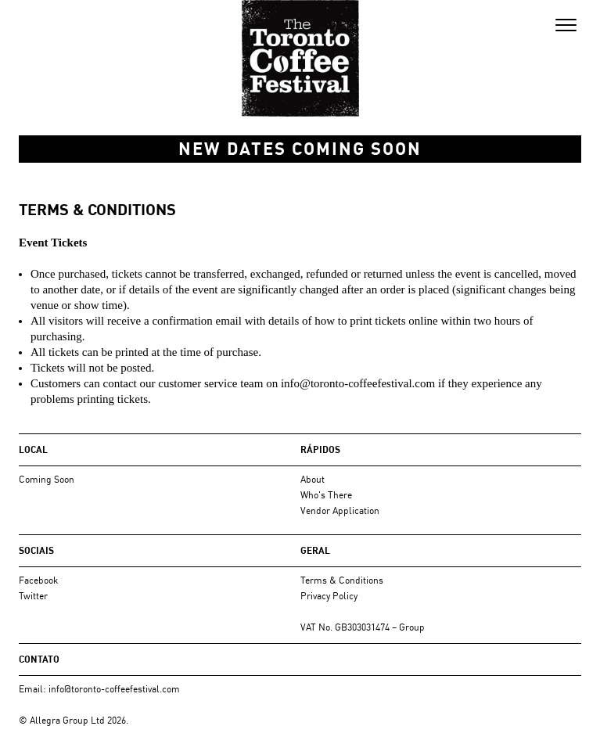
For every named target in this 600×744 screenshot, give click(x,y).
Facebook (38, 580)
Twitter (33, 596)
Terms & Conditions (341, 580)
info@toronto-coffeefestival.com (358, 383)
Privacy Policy (328, 596)
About (312, 479)
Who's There (326, 495)
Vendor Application (339, 510)
